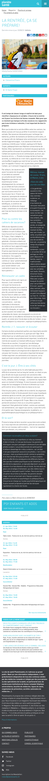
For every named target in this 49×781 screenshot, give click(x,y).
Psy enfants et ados (11, 13)
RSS (5, 770)
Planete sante (6, 3)
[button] (28, 35)
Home (4, 10)
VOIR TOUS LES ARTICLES (13, 508)
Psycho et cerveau (24, 10)
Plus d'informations (9, 720)
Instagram (8, 765)
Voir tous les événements (37, 613)
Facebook (7, 757)
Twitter (6, 761)
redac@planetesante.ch (11, 777)
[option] (24, 102)
